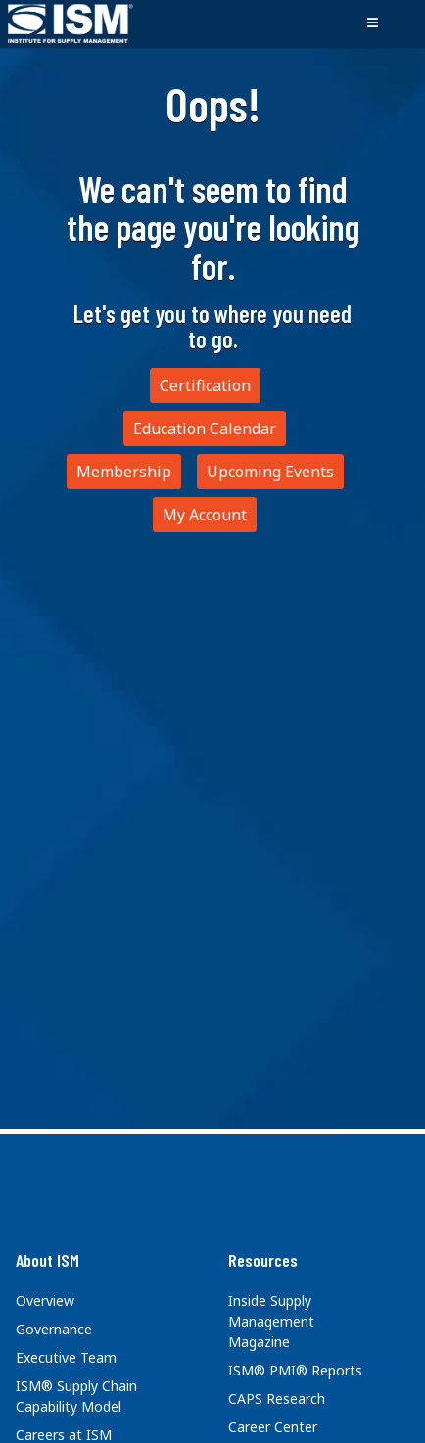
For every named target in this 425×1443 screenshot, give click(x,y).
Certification (205, 385)
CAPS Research (276, 1398)
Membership (123, 471)
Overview (45, 1300)
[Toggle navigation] (372, 23)
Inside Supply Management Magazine (271, 1321)
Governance (54, 1329)
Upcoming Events (270, 471)
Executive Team (66, 1357)
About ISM (47, 1260)
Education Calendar (204, 428)
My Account (205, 514)
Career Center (272, 1427)
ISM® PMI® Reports (295, 1370)
